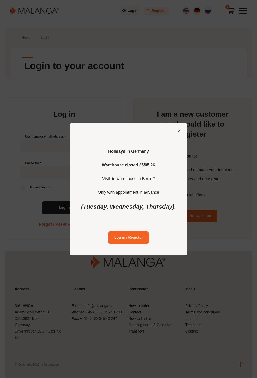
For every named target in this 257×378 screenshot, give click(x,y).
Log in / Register (128, 231)
